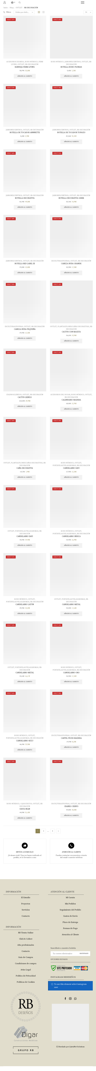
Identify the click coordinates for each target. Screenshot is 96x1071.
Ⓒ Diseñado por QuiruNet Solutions (70, 1051)
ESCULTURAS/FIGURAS (60, 262)
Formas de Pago (70, 933)
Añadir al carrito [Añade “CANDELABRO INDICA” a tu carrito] (71, 548)
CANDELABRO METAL (71, 607)
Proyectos (25, 908)
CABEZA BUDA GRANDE (71, 265)
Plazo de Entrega (70, 927)
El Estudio (25, 902)
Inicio (5, 8)
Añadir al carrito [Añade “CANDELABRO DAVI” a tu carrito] (71, 480)
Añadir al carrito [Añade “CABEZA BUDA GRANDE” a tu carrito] (71, 274)
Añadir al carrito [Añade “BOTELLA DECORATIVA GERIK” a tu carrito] (71, 208)
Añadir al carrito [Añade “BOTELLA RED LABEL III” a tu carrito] (24, 274)
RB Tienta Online (25, 937)
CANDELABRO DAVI (71, 470)
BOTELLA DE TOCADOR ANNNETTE (24, 133)
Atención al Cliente (70, 939)
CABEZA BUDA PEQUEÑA (24, 331)
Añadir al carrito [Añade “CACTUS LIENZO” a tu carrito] (24, 409)
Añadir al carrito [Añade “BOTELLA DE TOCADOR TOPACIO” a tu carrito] (71, 142)
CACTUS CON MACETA (71, 333)
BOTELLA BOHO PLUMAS (71, 67)
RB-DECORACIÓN (32, 64)
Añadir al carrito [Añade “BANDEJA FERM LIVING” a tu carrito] (24, 76)
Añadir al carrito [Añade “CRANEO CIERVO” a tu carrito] (71, 820)
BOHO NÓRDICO (31, 62)
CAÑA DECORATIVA (25, 470)
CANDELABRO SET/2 (24, 745)
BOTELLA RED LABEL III (25, 265)
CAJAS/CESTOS (26, 808)
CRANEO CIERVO (71, 810)
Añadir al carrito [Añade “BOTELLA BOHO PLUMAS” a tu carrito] (71, 76)
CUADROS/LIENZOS (14, 397)
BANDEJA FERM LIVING (25, 67)
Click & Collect (25, 943)
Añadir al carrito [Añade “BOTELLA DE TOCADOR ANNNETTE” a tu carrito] (24, 142)
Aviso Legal (26, 974)
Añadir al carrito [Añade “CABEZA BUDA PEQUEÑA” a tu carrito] (24, 340)
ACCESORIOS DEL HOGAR (60, 397)
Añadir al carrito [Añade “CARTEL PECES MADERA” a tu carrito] (71, 751)
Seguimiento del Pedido (70, 914)
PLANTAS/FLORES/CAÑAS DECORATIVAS (74, 328)
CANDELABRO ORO (71, 676)
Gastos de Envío (70, 921)
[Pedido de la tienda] (24, 12)
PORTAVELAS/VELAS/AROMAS (64, 468)
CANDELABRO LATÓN (25, 607)
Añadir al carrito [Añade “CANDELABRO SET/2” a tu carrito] (24, 754)
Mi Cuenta (70, 902)
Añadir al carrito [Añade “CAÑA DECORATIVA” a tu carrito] (24, 480)
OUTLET (19, 8)
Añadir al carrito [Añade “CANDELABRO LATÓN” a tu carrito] (24, 617)
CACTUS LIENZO (24, 399)
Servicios (26, 914)
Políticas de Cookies (26, 987)
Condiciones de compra (25, 968)
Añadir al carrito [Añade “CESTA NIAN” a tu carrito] (24, 823)
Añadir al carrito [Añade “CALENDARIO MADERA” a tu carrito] (71, 411)
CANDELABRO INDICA (71, 539)
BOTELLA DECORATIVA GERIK (71, 199)
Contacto (26, 921)
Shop (12, 8)
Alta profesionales (25, 949)
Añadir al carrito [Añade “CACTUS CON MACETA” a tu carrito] (71, 343)
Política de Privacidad (26, 980)
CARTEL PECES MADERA (71, 742)
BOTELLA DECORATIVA (24, 199)
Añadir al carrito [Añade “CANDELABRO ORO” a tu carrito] (71, 685)
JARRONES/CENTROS (72, 62)
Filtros (7, 12)
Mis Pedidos (70, 908)
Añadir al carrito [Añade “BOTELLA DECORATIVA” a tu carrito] (24, 208)
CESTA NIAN (25, 813)
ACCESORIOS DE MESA (15, 62)
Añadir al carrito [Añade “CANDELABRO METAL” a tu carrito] (71, 617)
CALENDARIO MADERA (71, 402)
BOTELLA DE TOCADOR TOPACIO (71, 133)
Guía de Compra (25, 962)
